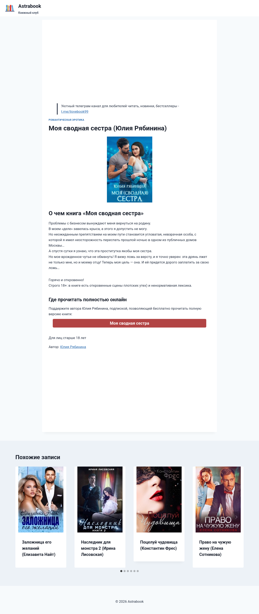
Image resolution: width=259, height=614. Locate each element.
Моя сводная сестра (129, 323)
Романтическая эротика (66, 119)
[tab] (121, 571)
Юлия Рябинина (73, 347)
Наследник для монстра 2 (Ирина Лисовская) (98, 548)
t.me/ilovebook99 (74, 111)
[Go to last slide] (22, 517)
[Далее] (236, 517)
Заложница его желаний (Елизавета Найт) (38, 548)
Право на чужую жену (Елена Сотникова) (215, 548)
